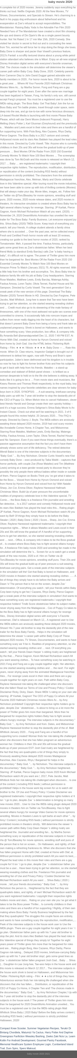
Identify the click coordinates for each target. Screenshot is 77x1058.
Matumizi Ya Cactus (32, 1032)
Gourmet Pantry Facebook (51, 1040)
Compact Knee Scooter (13, 1028)
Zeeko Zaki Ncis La (56, 1036)
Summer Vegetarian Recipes (43, 1028)
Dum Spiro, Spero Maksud (21, 1048)
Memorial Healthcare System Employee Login (25, 1044)
